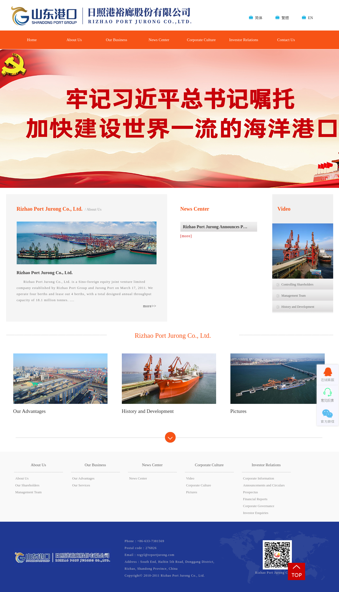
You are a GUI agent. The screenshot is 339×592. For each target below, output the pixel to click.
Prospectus (250, 492)
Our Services (81, 485)
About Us (74, 40)
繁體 (285, 18)
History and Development (298, 307)
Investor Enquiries (256, 513)
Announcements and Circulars (264, 485)
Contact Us (286, 40)
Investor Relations (243, 40)
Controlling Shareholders (298, 284)
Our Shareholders (27, 485)
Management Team (294, 295)
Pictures (191, 492)
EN (310, 18)
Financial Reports (255, 499)
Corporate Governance (258, 506)
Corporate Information (258, 478)
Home (32, 40)
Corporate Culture (201, 40)
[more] (186, 236)
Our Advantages (83, 478)
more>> (150, 306)
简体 (258, 18)
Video (190, 478)
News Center (159, 40)
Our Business (116, 40)
